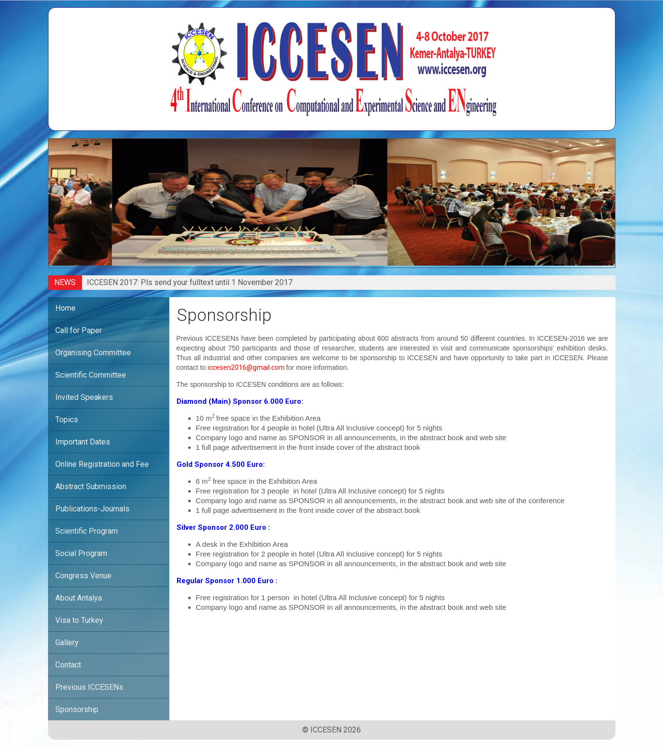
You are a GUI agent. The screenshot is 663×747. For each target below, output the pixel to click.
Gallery (67, 642)
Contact (68, 664)
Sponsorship (76, 709)
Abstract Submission (90, 486)
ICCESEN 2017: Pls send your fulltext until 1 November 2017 (189, 282)
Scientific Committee (90, 375)
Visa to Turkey (79, 620)
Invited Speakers (84, 397)
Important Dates (82, 441)
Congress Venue (83, 575)
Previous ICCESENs (89, 687)
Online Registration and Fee (102, 464)
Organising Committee (93, 352)
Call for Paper (78, 330)
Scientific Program (86, 531)
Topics (66, 419)
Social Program (81, 553)
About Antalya (78, 598)
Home (65, 308)
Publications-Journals (92, 508)
